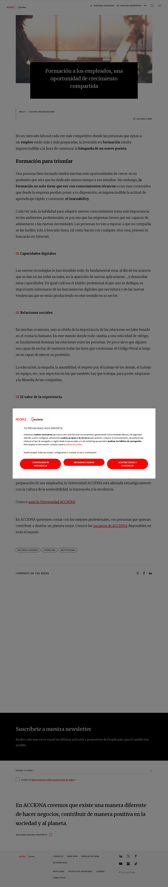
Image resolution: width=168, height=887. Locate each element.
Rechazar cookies (84, 462)
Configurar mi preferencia (40, 464)
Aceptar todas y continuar (127, 464)
